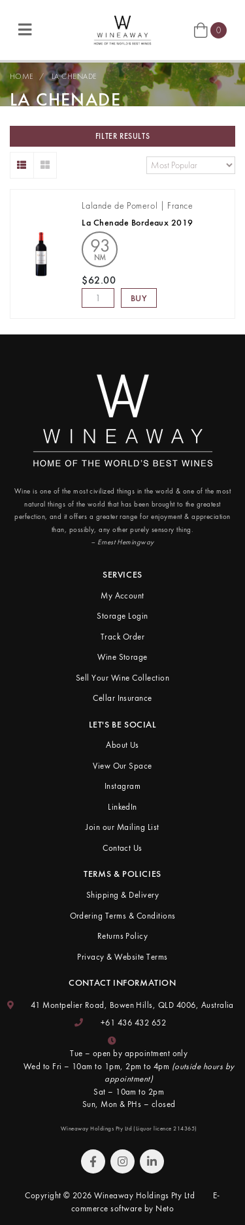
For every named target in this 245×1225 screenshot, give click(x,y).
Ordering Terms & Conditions (123, 915)
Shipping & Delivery (122, 894)
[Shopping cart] (210, 29)
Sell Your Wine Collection (122, 677)
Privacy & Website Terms (122, 956)
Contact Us (122, 847)
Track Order (122, 636)
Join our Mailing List (122, 827)
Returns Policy (122, 935)
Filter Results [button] (122, 136)
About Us (122, 744)
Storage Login (122, 615)
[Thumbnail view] (45, 165)
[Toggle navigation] (25, 30)
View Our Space (122, 765)
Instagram (122, 785)
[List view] (22, 165)
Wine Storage (122, 656)
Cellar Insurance (122, 697)
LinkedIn (122, 806)
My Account (122, 595)
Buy (139, 298)
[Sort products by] (191, 165)
